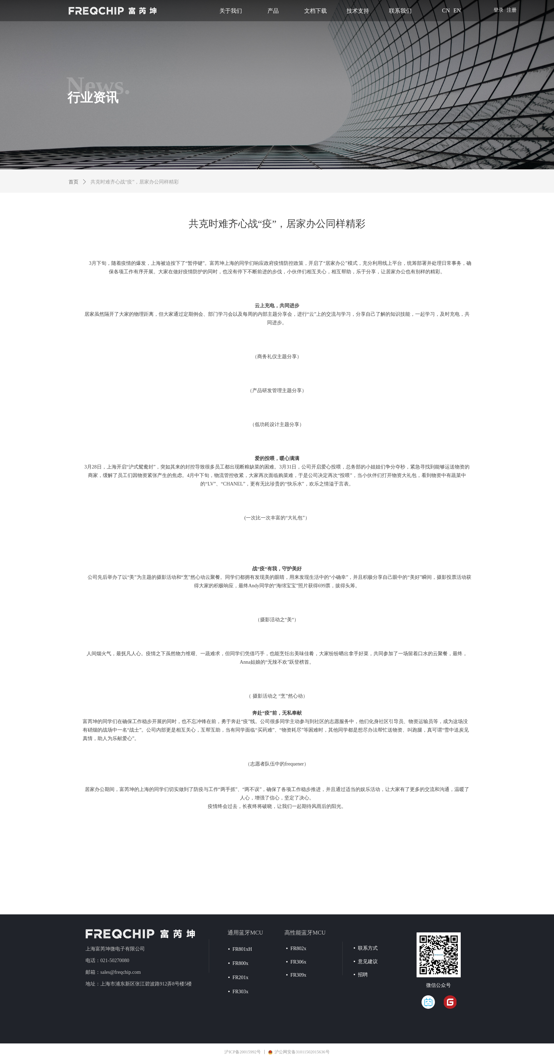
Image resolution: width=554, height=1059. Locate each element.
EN (457, 10)
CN (446, 10)
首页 (73, 182)
